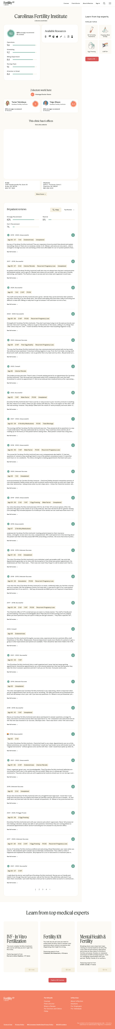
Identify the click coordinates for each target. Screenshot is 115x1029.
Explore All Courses (57, 980)
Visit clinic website (41, 124)
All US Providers (61, 1024)
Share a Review (50, 1006)
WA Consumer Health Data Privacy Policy (40, 1024)
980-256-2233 (48, 188)
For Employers (76, 1006)
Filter (57, 210)
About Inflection (88, 3)
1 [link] (35, 889)
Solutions (74, 1004)
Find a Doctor (76, 3)
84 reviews (20, 34)
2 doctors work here (41, 21)
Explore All (91, 59)
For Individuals (76, 1009)
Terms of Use (8, 1024)
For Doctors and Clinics (53, 1009)
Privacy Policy (19, 1024)
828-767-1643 (10, 188)
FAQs (46, 1011)
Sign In (98, 3)
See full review (11, 252)
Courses (66, 3)
